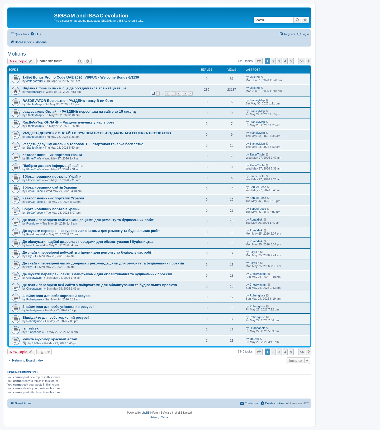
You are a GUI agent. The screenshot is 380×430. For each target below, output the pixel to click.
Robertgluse (34, 299)
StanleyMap (34, 104)
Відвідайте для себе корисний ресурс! (55, 317)
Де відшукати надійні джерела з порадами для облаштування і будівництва (87, 242)
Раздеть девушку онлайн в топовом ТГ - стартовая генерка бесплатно (82, 144)
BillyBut (31, 256)
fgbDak (36, 343)
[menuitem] (35, 34)
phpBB (146, 412)
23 (184, 93)
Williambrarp (34, 91)
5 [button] (291, 61)
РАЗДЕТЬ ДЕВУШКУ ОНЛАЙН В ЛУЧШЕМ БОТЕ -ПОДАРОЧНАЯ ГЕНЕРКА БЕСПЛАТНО (96, 133)
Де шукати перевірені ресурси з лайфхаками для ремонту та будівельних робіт (91, 231)
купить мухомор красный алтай (49, 339)
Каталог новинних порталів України (53, 198)
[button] (259, 61)
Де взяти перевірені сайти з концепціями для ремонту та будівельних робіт (88, 220)
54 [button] (302, 61)
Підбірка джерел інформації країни (52, 166)
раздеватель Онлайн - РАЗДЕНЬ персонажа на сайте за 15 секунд (79, 111)
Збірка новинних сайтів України (49, 187)
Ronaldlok (32, 223)
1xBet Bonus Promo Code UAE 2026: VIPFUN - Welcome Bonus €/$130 (80, 77)
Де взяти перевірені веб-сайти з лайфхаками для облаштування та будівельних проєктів (99, 285)
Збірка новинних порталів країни (50, 209)
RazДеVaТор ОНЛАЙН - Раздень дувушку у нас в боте (68, 122)
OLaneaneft (34, 331)
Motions (16, 54)
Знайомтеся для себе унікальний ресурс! (58, 307)
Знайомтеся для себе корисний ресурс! (56, 296)
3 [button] (279, 61)
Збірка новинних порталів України (52, 177)
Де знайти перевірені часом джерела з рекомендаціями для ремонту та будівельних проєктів (103, 263)
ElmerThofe (33, 158)
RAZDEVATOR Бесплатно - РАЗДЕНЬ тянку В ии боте (67, 101)
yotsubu (255, 77)
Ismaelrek (30, 328)
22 (179, 93)
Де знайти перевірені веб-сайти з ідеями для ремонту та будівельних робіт (87, 252)
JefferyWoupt (34, 81)
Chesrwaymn (34, 277)
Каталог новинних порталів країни (52, 155)
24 (190, 93)
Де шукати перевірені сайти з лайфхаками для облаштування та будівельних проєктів (97, 274)
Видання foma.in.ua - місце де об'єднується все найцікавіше (74, 88)
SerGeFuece (34, 191)
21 (173, 93)
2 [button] (273, 61)
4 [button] (285, 61)
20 (167, 93)
